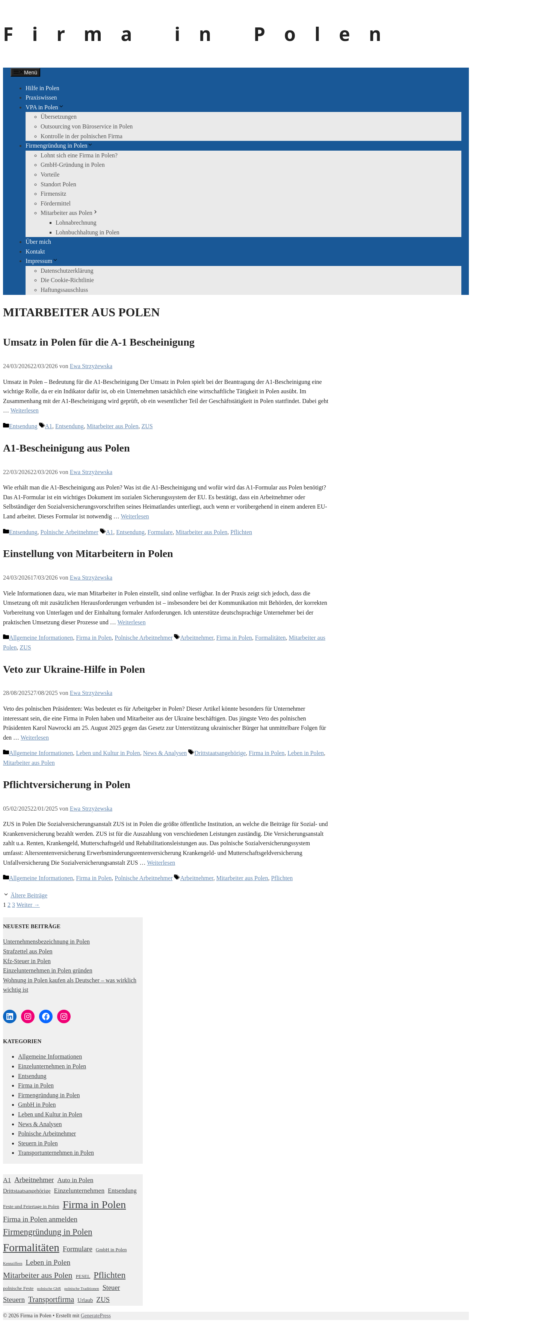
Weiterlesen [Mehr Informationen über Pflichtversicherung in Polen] (161, 862)
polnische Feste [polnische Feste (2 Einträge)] (18, 1288)
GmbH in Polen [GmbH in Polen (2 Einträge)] (111, 1249)
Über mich (38, 242)
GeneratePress (96, 1315)
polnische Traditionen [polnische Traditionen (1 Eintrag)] (81, 1289)
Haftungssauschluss (64, 290)
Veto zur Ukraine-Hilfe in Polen (74, 669)
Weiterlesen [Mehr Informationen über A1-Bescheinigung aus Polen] (135, 516)
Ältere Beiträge (29, 895)
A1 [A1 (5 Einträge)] (7, 1180)
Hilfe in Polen (42, 88)
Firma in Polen (201, 34)
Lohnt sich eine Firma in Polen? (79, 155)
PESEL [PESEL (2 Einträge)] (83, 1276)
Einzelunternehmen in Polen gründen (47, 970)
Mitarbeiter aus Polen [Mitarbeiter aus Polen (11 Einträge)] (38, 1275)
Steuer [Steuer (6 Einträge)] (111, 1287)
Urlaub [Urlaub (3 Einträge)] (85, 1300)
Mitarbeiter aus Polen (69, 213)
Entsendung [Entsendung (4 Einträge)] (122, 1190)
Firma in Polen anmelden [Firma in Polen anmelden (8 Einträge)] (40, 1219)
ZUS (147, 426)
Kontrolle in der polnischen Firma (81, 136)
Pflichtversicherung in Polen (66, 784)
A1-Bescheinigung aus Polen (66, 448)
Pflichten (241, 532)
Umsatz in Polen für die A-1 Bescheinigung (99, 342)
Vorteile (50, 174)
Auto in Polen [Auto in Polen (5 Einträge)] (75, 1180)
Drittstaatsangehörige (220, 753)
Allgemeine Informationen (41, 637)
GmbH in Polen (37, 1104)
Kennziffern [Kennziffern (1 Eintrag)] (12, 1263)
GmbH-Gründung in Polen (73, 165)
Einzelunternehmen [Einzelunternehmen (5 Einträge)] (79, 1190)
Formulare (160, 532)
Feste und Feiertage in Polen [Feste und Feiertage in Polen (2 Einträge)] (31, 1206)
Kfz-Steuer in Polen (27, 961)
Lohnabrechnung (76, 222)
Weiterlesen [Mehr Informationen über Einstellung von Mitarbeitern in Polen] (132, 622)
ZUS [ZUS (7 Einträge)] (103, 1299)
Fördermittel (56, 203)
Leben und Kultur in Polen (108, 753)
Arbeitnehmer (196, 637)
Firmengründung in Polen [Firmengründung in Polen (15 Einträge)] (47, 1232)
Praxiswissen (41, 97)
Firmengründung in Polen (59, 145)
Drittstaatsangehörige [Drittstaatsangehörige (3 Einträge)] (27, 1191)
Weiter (28, 905)
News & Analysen (165, 753)
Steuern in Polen (38, 1143)
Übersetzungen (59, 116)
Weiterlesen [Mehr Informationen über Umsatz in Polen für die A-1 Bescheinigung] (25, 410)
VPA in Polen (45, 107)
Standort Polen (58, 184)
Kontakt (35, 251)
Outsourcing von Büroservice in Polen (87, 126)
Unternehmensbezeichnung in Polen (46, 941)
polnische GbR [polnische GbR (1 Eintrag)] (49, 1289)
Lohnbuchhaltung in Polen (87, 232)
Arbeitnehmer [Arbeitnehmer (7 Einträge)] (34, 1180)
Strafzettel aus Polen (28, 951)
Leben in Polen (305, 753)
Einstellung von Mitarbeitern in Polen (88, 553)
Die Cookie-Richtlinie (67, 280)
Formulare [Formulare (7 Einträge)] (77, 1249)
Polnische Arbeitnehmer (69, 532)
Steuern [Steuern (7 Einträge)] (14, 1299)
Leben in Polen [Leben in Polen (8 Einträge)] (48, 1262)
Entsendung (23, 426)
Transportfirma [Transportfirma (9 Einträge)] (51, 1299)
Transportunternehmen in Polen (56, 1152)
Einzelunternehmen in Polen (52, 1066)
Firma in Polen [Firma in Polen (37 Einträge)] (94, 1204)
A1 (49, 426)
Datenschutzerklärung (67, 270)
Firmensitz (53, 193)
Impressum (42, 261)
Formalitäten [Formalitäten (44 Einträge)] (31, 1247)
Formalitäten (270, 637)
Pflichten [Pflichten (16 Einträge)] (109, 1275)
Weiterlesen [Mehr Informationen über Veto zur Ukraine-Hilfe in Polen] (35, 737)
